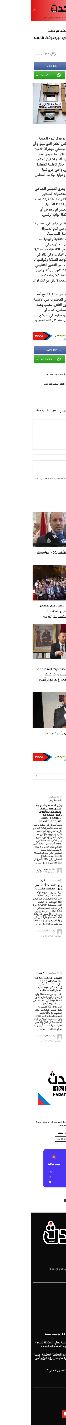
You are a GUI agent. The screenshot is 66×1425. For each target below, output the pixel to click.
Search (5, 777)
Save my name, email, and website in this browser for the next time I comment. (33, 480)
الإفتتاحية (59, 1308)
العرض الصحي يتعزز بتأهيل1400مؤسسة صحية (35, 554)
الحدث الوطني (56, 800)
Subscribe (33, 1139)
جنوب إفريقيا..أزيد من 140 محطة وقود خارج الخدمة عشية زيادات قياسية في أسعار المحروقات (17, 983)
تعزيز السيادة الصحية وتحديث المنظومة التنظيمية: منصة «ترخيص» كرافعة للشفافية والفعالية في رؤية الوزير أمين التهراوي (35, 676)
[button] (58, 1177)
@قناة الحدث (33, 1132)
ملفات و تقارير (57, 1312)
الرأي (11, 880)
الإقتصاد (10, 973)
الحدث (60, 1291)
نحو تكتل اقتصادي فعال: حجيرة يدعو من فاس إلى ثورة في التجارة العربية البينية (49, 985)
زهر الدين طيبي (56, 1315)
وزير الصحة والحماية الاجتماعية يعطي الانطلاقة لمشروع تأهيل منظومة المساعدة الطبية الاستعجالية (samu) (36, 610)
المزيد (42, 859)
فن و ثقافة (58, 1305)
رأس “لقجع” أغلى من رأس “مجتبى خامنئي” (39, 735)
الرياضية (59, 1294)
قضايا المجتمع (57, 1301)
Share (60, 87)
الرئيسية (60, 1287)
